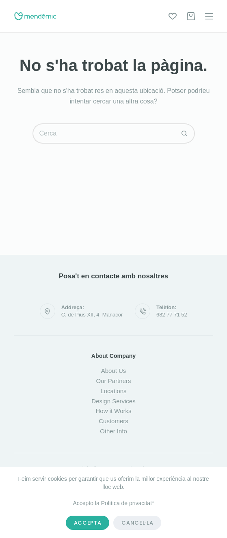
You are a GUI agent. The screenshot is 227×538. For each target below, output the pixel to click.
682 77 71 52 (171, 315)
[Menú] (209, 16)
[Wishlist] (173, 16)
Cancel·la (137, 523)
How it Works (113, 410)
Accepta (88, 523)
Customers (113, 420)
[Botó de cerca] (185, 133)
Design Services (113, 401)
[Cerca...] (103, 133)
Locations (113, 390)
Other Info (113, 431)
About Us (113, 370)
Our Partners (113, 380)
